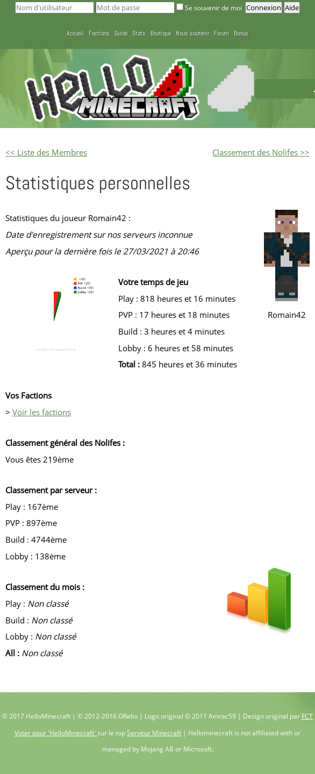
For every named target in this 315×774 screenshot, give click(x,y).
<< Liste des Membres (46, 152)
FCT (307, 716)
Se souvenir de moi (210, 7)
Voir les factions (41, 412)
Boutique (161, 33)
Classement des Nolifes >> (261, 152)
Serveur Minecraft (154, 732)
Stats (139, 33)
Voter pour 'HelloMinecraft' (56, 732)
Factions (99, 33)
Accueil (75, 33)
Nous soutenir (192, 33)
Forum (221, 33)
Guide (120, 33)
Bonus (241, 33)
